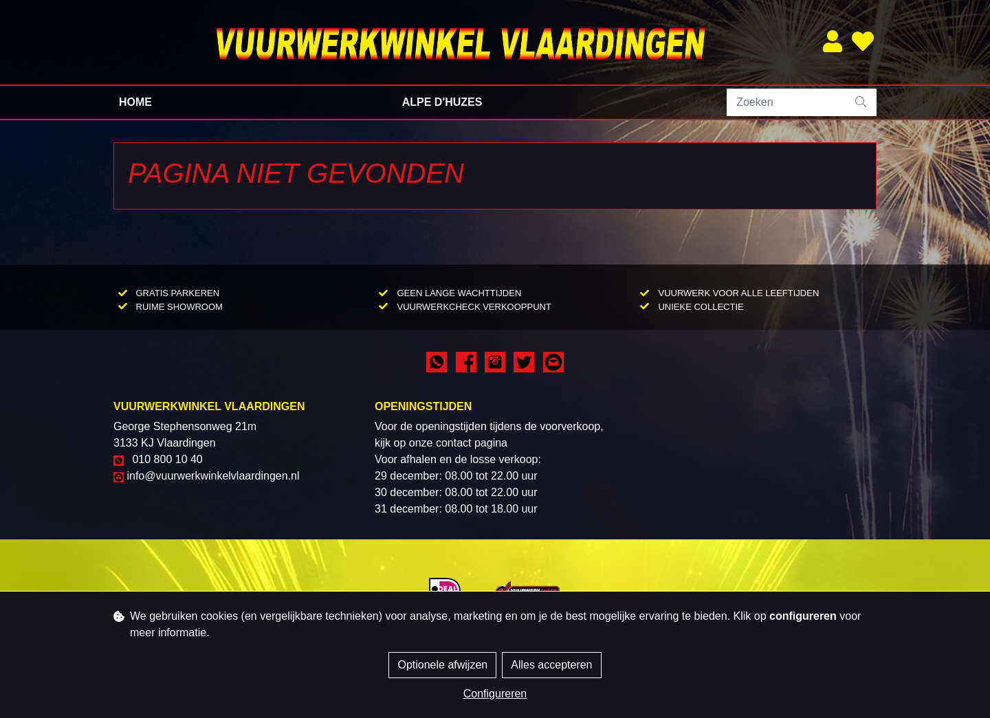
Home (135, 102)
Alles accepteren (551, 665)
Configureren (495, 693)
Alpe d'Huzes (442, 102)
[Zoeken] (786, 102)
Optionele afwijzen (442, 665)
